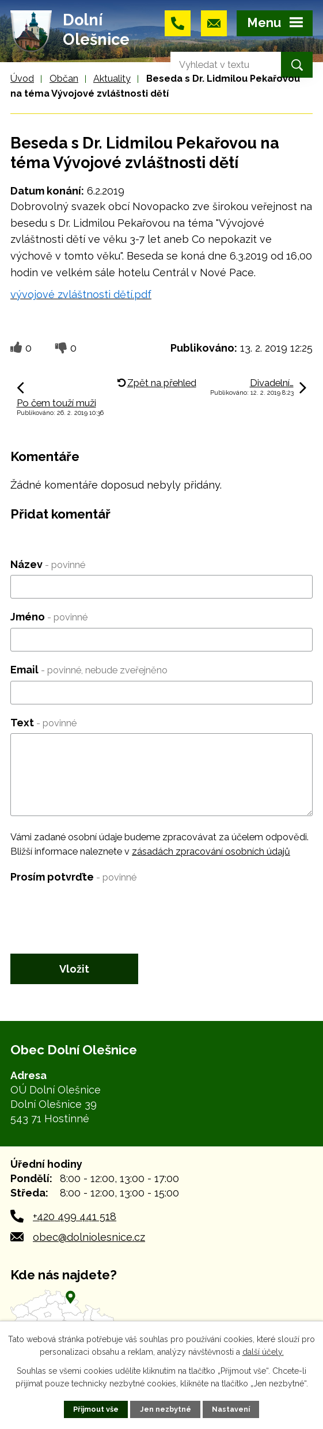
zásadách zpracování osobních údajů (211, 851)
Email (89, 670)
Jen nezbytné (165, 1409)
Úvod (22, 78)
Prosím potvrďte (73, 877)
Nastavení (231, 1409)
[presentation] (97, 910)
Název (47, 564)
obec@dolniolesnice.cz (89, 1237)
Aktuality (112, 78)
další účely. (263, 1351)
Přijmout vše (96, 1409)
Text (43, 723)
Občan (64, 78)
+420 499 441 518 (74, 1216)
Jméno (49, 617)
